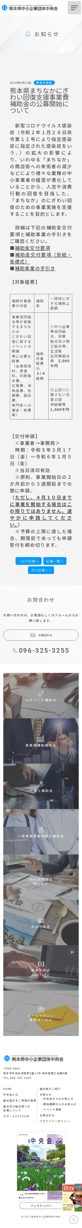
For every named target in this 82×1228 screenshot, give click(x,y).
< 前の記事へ (28, 561)
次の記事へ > (41, 570)
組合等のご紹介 (50, 1089)
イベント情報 (52, 1109)
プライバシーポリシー (55, 1121)
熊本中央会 (44, 82)
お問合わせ (41, 635)
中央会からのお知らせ (58, 1098)
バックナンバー (41, 1205)
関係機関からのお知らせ (60, 1104)
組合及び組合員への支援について (16, 1108)
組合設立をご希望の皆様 (20, 1100)
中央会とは (10, 1094)
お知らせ (46, 1094)
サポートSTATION (16, 1116)
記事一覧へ (55, 561)
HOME (7, 1089)
